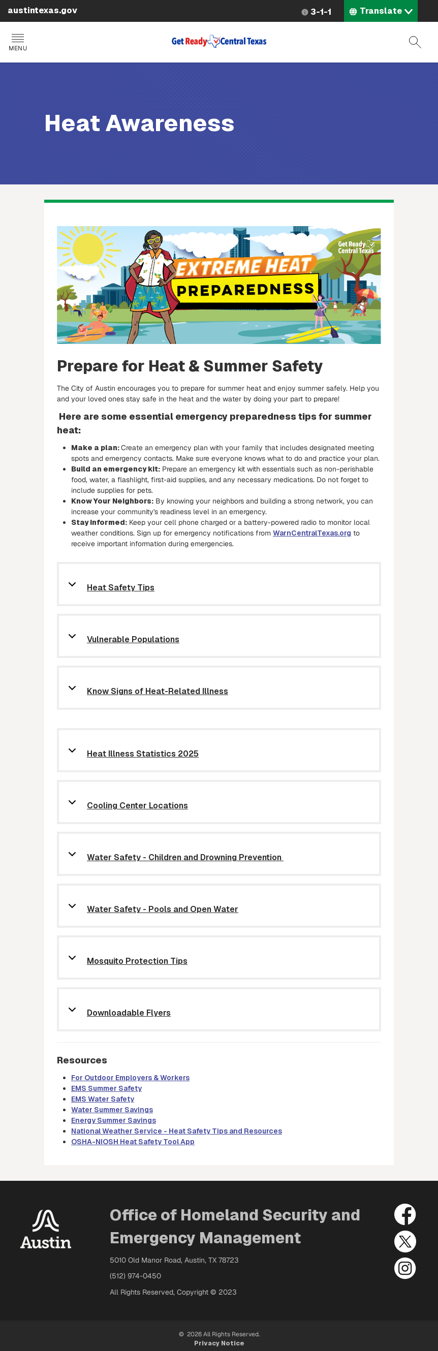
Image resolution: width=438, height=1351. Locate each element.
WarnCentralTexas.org (312, 533)
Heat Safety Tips (120, 588)
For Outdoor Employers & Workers (130, 1077)
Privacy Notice (219, 1343)
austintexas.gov (42, 10)
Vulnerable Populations (133, 640)
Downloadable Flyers (129, 1013)
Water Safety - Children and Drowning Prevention (185, 858)
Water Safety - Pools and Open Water (162, 910)
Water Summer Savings (112, 1109)
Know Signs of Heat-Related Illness (157, 692)
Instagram (405, 1268)
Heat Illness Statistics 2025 (143, 754)
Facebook (405, 1215)
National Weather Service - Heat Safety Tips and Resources (176, 1131)
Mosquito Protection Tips (137, 961)
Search (415, 42)
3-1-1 (320, 12)
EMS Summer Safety (106, 1088)
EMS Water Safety (102, 1099)
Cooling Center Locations (137, 806)
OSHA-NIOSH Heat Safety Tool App (133, 1141)
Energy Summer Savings (113, 1120)
